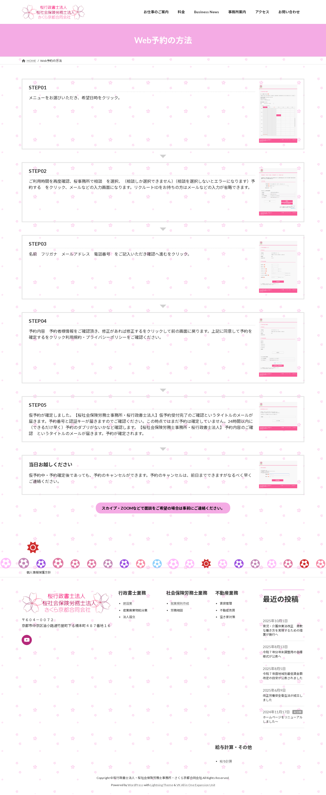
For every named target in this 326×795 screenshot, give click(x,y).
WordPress (135, 786)
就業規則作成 (180, 605)
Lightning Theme (161, 786)
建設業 (127, 605)
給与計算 (226, 762)
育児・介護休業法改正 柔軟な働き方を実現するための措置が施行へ (283, 631)
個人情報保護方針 (38, 574)
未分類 (297, 713)
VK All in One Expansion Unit (195, 786)
